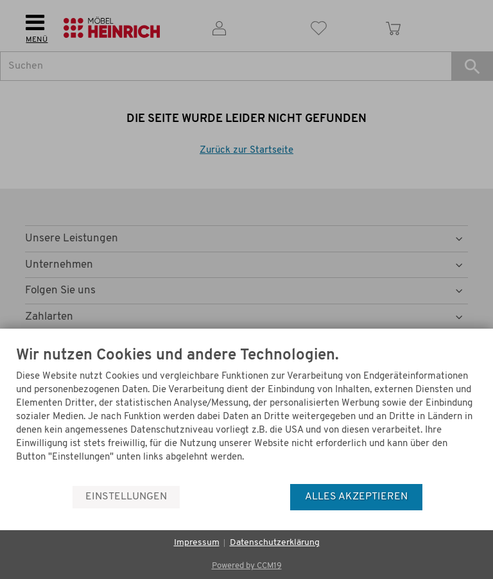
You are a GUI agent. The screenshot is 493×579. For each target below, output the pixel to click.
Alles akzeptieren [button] (356, 497)
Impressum (197, 543)
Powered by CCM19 (247, 566)
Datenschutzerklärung (275, 543)
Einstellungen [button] (126, 497)
